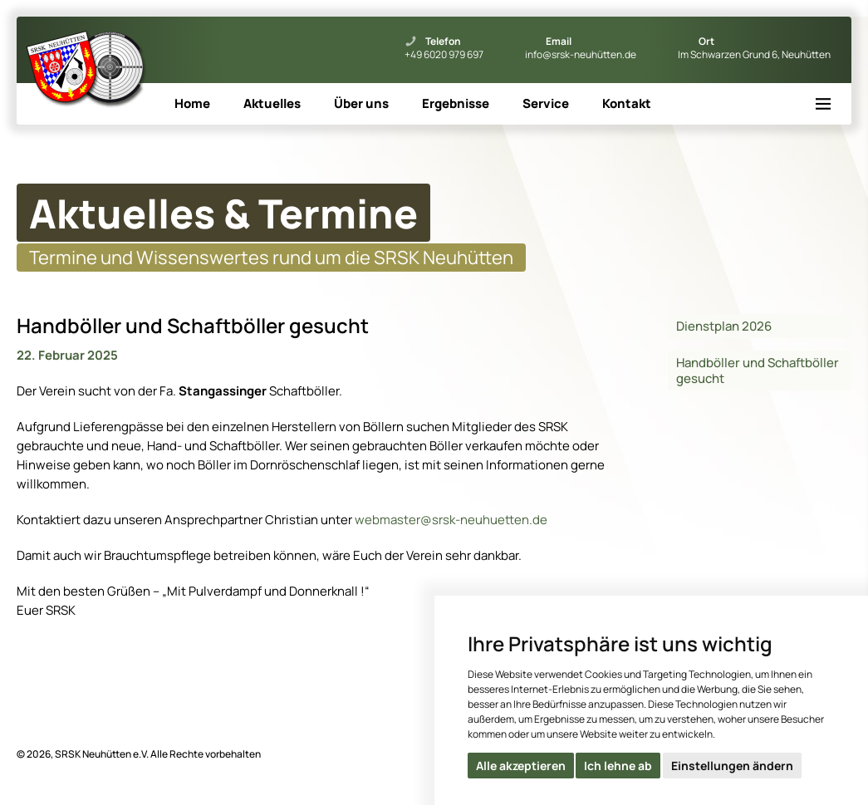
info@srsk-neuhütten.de (580, 54)
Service (545, 103)
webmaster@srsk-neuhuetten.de (451, 519)
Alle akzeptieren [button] (521, 765)
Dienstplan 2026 (724, 326)
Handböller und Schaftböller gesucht (757, 370)
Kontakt (626, 103)
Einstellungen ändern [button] (732, 765)
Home (192, 103)
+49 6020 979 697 (444, 54)
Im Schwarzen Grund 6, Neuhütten (754, 54)
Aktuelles (272, 103)
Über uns (361, 103)
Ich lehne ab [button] (618, 765)
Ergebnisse (455, 103)
